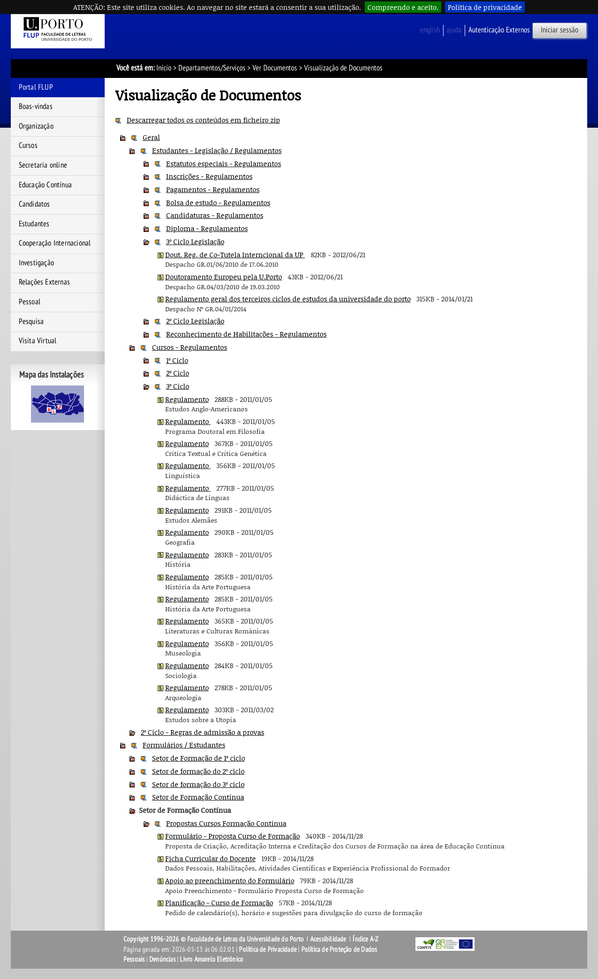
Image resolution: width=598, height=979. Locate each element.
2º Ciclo (177, 373)
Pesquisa (31, 321)
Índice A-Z (365, 939)
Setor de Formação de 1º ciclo (198, 758)
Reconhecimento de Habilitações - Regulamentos (246, 334)
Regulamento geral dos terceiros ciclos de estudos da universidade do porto (288, 298)
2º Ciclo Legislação (195, 320)
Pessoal (29, 302)
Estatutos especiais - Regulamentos (223, 163)
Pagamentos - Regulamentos (213, 189)
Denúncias (162, 959)
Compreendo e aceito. (403, 7)
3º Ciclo (177, 386)
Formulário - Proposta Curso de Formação (232, 835)
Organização (36, 126)
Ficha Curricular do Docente (210, 858)
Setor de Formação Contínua (198, 797)
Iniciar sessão (559, 30)
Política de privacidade (485, 7)
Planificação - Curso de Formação (219, 902)
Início (163, 68)
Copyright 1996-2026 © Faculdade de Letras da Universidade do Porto (214, 939)
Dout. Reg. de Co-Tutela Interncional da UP (235, 254)
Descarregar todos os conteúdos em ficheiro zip (203, 119)
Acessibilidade (328, 939)
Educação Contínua (45, 185)
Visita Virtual (38, 341)
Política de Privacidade (268, 949)
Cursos (28, 145)
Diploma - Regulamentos (207, 228)
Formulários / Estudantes (184, 744)
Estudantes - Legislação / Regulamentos (217, 150)
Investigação (36, 263)
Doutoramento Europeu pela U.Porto (223, 276)
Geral (151, 137)
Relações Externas (44, 282)
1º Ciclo (177, 360)
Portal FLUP (36, 87)
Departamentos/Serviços (211, 68)
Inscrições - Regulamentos (209, 176)
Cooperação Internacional (55, 243)
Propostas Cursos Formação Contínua (226, 823)
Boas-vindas (36, 106)
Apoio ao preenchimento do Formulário (229, 880)
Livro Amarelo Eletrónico (211, 959)
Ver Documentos (275, 68)
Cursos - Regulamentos (189, 347)
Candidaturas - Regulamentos (214, 215)
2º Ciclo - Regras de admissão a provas (202, 732)
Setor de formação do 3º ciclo (198, 784)
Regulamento (187, 399)
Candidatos (34, 204)
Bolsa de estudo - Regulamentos (218, 202)
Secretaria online (43, 165)
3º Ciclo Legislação (195, 241)
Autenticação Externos (499, 30)
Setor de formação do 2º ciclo (198, 771)
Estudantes (34, 224)
